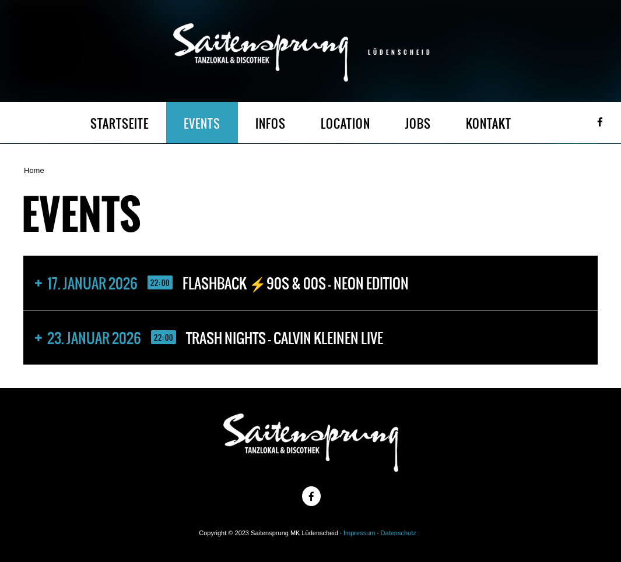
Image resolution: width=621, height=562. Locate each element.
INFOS (270, 124)
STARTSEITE (119, 124)
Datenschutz (398, 532)
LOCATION (345, 124)
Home (34, 170)
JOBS (418, 124)
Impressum (359, 532)
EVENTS (202, 124)
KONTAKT (488, 124)
